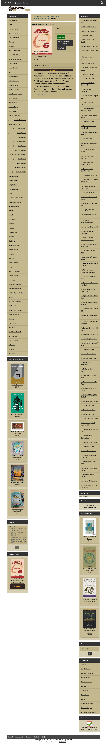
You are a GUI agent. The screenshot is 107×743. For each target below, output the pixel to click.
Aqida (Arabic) (17, 141)
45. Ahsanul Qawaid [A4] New (88, 277)
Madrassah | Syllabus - (16, 310)
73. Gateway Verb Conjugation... (86, 437)
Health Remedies (14, 276)
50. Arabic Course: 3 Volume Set (89, 310)
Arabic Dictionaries (17, 120)
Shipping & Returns (87, 673)
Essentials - (12, 327)
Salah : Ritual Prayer (15, 55)
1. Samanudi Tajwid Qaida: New (89, 21)
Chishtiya (11, 224)
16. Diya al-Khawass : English (87, 103)
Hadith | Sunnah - (14, 29)
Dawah (11, 193)
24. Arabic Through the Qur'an (88, 151)
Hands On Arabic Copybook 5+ (17, 501)
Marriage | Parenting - (15, 301)
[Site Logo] (22, 8)
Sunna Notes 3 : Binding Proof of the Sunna (89, 590)
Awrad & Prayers (14, 89)
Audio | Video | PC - (14, 314)
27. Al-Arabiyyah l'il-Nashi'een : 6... (87, 170)
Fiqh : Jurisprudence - (15, 50)
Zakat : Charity (13, 68)
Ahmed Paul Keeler (17, 532)
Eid (9, 72)
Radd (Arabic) (17, 159)
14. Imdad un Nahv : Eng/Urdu (87, 90)
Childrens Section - (14, 306)
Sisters (11, 297)
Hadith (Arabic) (17, 133)
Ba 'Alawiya (12, 219)
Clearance (12, 349)
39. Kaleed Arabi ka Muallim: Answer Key (87, 239)
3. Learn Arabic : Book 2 (88, 31)
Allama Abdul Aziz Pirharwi (17, 541)
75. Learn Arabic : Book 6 (88, 446)
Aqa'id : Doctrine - (14, 38)
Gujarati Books (13, 180)
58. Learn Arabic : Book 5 (88, 354)
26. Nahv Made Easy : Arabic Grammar (87, 163)
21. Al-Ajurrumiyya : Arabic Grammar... (89, 133)
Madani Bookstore (52, 740)
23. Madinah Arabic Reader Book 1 (89, 144)
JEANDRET (62, 742)
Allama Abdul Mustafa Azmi (17, 543)
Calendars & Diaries (15, 284)
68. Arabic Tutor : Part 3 (88, 410)
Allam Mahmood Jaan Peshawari (17, 537)
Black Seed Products (15, 332)
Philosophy (12, 46)
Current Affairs (13, 250)
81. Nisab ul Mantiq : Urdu (89, 481)
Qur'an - (11, 25)
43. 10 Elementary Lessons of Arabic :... (89, 265)
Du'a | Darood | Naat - (15, 94)
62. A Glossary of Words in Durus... (89, 376)
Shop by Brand (85, 669)
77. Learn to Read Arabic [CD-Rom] (88, 456)
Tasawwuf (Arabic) (17, 150)
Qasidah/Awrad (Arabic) (17, 154)
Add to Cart (61, 37)
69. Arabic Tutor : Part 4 (88, 414)
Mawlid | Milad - (13, 76)
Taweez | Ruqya (13, 107)
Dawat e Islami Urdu (15, 202)
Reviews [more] (14, 554)
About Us (83, 664)
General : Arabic (17, 172)
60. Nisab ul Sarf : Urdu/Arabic (86, 364)
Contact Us (84, 690)
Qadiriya (11, 228)
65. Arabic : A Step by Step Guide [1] (89, 396)
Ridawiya (11, 237)
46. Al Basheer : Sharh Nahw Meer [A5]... (89, 284)
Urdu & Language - (14, 176)
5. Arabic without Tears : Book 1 (88, 41)
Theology (11, 42)
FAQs (43, 737)
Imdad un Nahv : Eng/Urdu (42, 18)
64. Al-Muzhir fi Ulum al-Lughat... (88, 389)
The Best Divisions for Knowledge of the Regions (89, 621)
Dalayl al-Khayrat (14, 81)
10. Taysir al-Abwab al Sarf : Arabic (89, 69)
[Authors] (17, 535)
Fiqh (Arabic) (17, 146)
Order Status (85, 695)
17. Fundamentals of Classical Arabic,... (87, 110)
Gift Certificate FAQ (87, 703)
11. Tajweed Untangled (88, 74)
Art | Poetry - (12, 280)
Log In (25, 3)
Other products (83, 496)
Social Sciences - (14, 263)
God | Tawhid (13, 20)
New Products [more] (16, 359)
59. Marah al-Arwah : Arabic (89, 358)
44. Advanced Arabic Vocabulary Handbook (88, 271)
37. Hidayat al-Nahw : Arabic (89, 227)
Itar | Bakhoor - (13, 336)
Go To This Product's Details (64, 43)
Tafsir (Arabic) (17, 128)
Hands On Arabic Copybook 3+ (17, 450)
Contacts (36, 737)
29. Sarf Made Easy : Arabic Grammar (89, 181)
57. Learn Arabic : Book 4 (88, 349)
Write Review (61, 48)
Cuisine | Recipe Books (16, 293)
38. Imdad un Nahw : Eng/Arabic (87, 232)
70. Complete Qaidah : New (89, 418)
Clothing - (12, 319)
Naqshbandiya (13, 232)
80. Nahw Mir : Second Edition (88, 476)
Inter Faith (12, 258)
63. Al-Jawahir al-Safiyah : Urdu (89, 383)
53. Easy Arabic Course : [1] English (89, 329)
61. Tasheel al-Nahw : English (87, 370)
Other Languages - (14, 189)
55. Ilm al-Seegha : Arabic (89, 339)
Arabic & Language (43, 16)
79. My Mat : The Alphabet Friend (89, 469)
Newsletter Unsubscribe (88, 712)
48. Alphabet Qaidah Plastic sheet (89, 297)
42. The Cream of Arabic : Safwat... (89, 258)
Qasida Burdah (13, 85)
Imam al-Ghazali (14, 245)
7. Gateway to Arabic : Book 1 (89, 52)
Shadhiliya (12, 241)
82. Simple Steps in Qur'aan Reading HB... (89, 486)
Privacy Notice (85, 677)
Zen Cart (69, 740)
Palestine (11, 254)
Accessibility (85, 686)
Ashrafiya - (12, 215)
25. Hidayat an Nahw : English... (87, 157)
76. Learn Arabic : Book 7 (88, 451)
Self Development (14, 206)
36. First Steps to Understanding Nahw (87, 222)
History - (11, 267)
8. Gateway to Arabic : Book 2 (89, 58)
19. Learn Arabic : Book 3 (88, 121)
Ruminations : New (17, 375)
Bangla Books (13, 185)
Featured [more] (86, 513)
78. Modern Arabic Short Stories (88, 463)
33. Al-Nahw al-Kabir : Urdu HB (89, 204)
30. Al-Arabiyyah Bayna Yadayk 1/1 (88, 187)
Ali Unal (17, 536)
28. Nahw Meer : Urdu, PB (89, 175)
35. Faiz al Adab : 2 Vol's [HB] (88, 215)
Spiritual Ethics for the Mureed (90, 529)
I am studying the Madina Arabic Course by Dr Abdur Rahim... (17, 571)
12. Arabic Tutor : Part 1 (88, 78)
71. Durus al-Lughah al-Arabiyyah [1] (88, 424)
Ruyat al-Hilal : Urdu (17, 474)
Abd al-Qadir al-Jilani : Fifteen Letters (89, 558)
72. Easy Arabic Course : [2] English (89, 430)
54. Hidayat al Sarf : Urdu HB (89, 334)
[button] (102, 3)
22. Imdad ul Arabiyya (87, 139)
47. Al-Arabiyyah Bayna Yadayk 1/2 (88, 290)
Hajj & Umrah (13, 63)
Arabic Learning (55, 16)
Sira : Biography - (14, 33)
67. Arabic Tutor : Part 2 (88, 405)
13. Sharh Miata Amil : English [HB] (87, 84)
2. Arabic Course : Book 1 (88, 27)
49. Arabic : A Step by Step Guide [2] (89, 303)
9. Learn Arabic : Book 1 (88, 63)
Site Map (83, 699)
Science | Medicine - (15, 271)
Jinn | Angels (13, 102)
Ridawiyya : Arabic (17, 167)
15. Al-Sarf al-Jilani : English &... (89, 97)
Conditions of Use (86, 682)
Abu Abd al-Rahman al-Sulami (17, 529)
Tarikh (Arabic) (17, 163)
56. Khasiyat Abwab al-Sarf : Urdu (89, 344)
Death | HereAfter (14, 98)
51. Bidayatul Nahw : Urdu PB (89, 316)
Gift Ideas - (12, 345)
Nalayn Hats (12, 323)
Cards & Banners (14, 340)
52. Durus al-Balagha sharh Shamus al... (89, 323)
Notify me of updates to (89, 727)
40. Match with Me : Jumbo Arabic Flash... (89, 245)
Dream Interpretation (15, 288)
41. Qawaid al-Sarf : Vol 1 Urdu (88, 252)
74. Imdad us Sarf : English (89, 442)
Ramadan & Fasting (15, 59)
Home (18, 3)
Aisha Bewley (17, 534)
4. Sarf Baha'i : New (87, 35)
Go (17, 547)
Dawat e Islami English (16, 198)
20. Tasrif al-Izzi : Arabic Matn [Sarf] (88, 127)
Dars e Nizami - (13, 111)
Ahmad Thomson (17, 530)
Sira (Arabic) (17, 137)
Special (10, 737)
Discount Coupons (86, 708)
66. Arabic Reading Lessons (89, 401)
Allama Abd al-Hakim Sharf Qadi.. (17, 539)
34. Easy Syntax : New (87, 210)
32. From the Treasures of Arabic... (89, 198)
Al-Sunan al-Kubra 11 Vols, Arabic (17, 428)
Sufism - (11, 211)
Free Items (12, 353)
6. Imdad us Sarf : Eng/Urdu (89, 46)
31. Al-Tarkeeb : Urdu (87, 192)
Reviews (28, 737)
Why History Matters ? (17, 404)
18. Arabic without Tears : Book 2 (89, 116)
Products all (19, 737)
